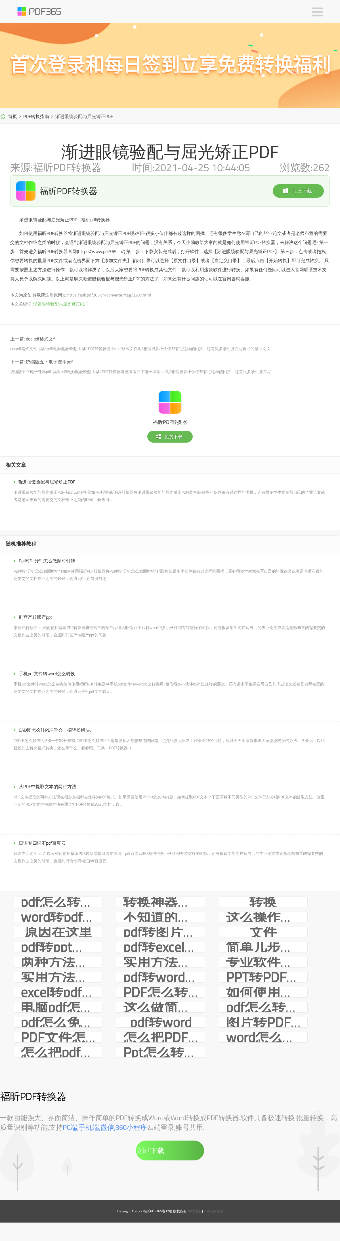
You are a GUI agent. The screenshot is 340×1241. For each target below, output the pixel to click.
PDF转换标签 (213, 1211)
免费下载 (169, 437)
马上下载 (297, 191)
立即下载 (150, 1150)
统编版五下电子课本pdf (49, 361)
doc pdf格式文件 (42, 338)
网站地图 (194, 1211)
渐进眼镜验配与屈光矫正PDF (60, 304)
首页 (12, 116)
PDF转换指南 (36, 116)
